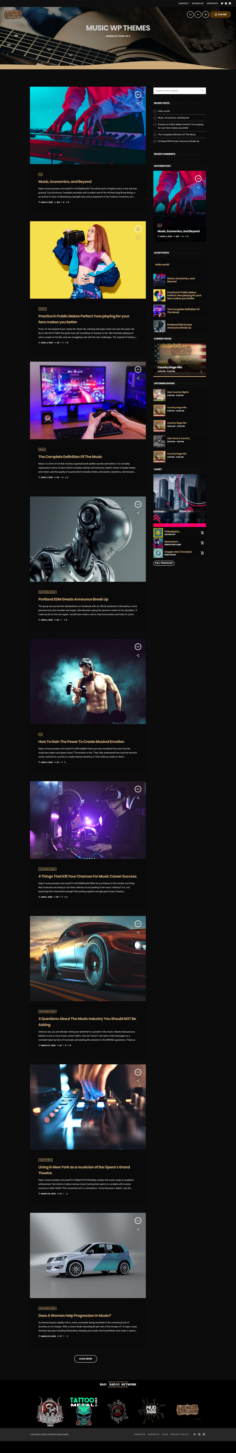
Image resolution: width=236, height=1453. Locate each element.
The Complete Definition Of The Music (177, 134)
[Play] (198, 14)
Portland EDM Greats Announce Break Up (178, 141)
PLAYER (220, 14)
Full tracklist (164, 563)
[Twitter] (222, 3)
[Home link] (13, 14)
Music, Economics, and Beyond (72, 181)
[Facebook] (230, 3)
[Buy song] (202, 533)
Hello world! (164, 111)
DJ (40, 174)
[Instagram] (226, 3)
